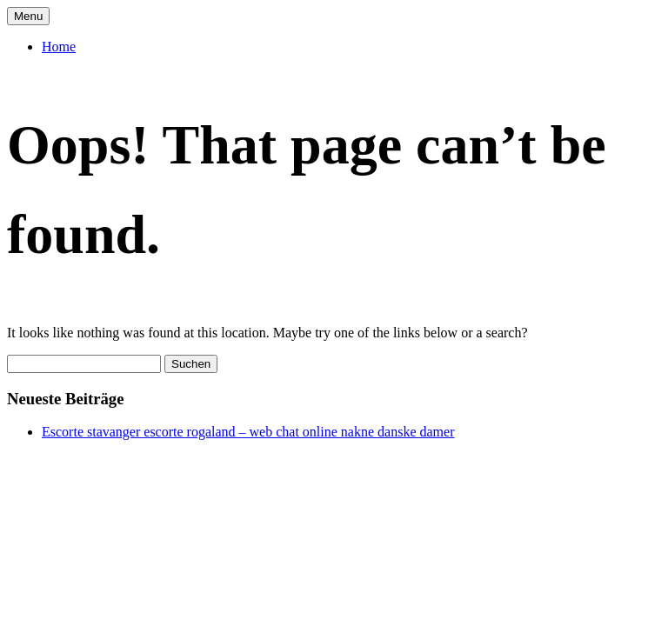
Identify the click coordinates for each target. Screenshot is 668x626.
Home (59, 46)
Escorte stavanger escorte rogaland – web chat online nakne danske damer (248, 431)
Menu (28, 16)
